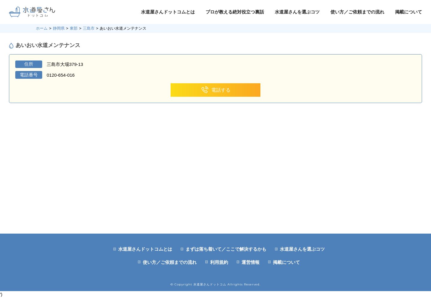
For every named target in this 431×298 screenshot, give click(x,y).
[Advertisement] (215, 189)
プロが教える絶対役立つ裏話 (235, 11)
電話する (215, 90)
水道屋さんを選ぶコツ (297, 11)
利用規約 (219, 262)
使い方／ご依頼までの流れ (357, 11)
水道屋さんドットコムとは (168, 11)
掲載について (408, 11)
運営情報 (250, 262)
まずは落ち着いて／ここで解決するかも (226, 249)
